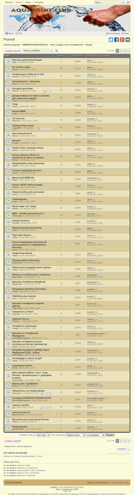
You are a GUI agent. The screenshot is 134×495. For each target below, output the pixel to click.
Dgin (14, 62)
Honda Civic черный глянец (27, 147)
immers (15, 187)
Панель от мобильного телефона (31, 274)
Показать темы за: (35, 435)
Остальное (18, 118)
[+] (9, 494)
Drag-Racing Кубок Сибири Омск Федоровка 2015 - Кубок (30, 351)
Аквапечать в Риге (22, 311)
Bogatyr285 (17, 263)
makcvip (90, 413)
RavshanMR (17, 380)
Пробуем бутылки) (23, 125)
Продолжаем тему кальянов (28, 163)
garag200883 (18, 429)
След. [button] (129, 51)
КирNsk (90, 104)
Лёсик (14, 368)
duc (13, 407)
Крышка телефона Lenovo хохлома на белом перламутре (29, 342)
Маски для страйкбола (25, 383)
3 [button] (125, 50)
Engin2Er (16, 314)
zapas (14, 84)
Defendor (16, 121)
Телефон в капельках (24, 326)
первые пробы (20, 405)
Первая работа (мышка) (25, 260)
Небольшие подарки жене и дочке (31, 267)
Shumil (15, 91)
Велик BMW (19, 111)
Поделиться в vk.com (127, 39)
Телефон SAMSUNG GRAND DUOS (31, 398)
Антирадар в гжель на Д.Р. (27, 358)
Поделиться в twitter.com (111, 39)
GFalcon (16, 321)
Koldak (90, 296)
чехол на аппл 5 (21, 412)
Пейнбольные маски (24, 296)
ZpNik (89, 164)
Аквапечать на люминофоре (28, 390)
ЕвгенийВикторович (21, 338)
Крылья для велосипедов (27, 60)
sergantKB (16, 128)
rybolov (15, 76)
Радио (28, 2)
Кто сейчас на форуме (15, 453)
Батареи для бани (22, 88)
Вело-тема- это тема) (24, 206)
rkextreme (91, 391)
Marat (89, 268)
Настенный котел (22, 133)
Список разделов (13, 482)
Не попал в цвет (21, 67)
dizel (14, 298)
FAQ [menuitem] (20, 33)
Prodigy (15, 143)
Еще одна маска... (22, 235)
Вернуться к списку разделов (18, 446)
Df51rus (15, 422)
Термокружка (19, 199)
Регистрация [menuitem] (114, 33)
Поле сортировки (68, 435)
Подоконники (19, 426)
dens (89, 67)
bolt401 (15, 209)
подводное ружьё (22, 365)
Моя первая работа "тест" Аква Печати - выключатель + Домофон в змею (32, 375)
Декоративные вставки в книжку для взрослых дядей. (30, 97)
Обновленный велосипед (26, 227)
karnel (14, 250)
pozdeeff (90, 289)
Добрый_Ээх (92, 384)
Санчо (15, 101)
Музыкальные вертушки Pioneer (30, 419)
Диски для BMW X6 (23, 177)
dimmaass (16, 393)
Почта (19, 2)
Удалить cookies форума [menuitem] (98, 482)
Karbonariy (91, 304)
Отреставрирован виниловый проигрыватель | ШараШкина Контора (29, 245)
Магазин (9, 2)
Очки (15, 104)
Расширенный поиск (128, 2)
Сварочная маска (22, 253)
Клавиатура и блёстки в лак (28, 74)
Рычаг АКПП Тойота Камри (27, 184)
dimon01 (90, 89)
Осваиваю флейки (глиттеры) (29, 289)
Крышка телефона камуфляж (29, 281)
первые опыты (20, 318)
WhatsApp (39, 2)
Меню (11, 33)
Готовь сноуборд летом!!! (27, 170)
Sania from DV (18, 415)
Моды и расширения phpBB (67, 489)
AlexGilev (91, 214)
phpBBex (54, 487)
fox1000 (15, 223)
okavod (90, 326)
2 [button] (121, 50)
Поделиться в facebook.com (116, 39)
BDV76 (15, 386)
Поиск (123, 2)
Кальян (16, 140)
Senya (15, 69)
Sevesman (91, 134)
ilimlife (89, 366)
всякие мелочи (20, 220)
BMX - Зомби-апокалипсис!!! (28, 213)
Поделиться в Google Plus (122, 39)
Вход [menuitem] (126, 33)
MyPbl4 (90, 126)
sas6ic (15, 106)
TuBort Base (92, 178)
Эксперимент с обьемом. (26, 81)
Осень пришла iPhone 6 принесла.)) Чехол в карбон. (28, 156)
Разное (9, 39)
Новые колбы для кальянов (28, 192)
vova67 (15, 291)
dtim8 (89, 405)
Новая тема (11, 50)
